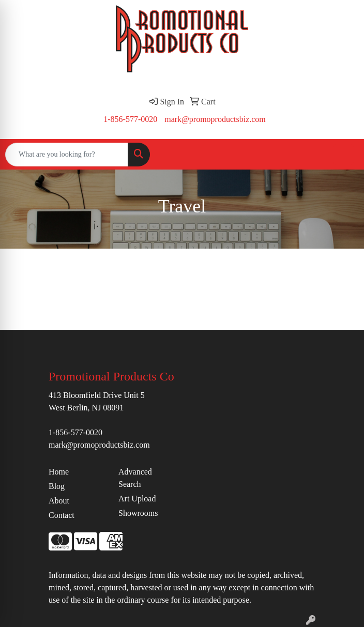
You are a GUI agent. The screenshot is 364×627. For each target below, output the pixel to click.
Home (59, 471)
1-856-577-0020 (130, 119)
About (59, 500)
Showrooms (138, 513)
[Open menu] (343, 154)
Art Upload (137, 498)
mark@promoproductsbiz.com (215, 119)
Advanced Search (135, 477)
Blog (57, 486)
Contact (61, 515)
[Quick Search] (66, 154)
